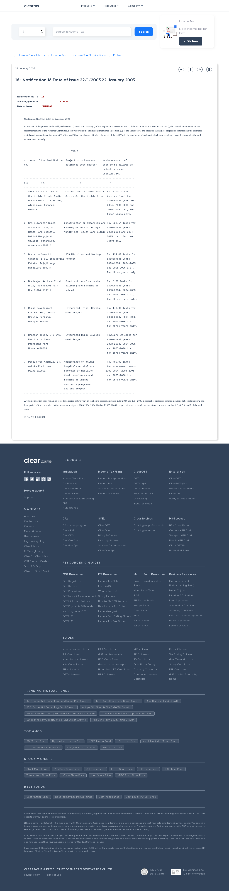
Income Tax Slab (108, 581)
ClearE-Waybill (178, 483)
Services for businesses (112, 545)
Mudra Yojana (177, 590)
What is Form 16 (107, 591)
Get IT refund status (181, 659)
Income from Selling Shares (114, 616)
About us (29, 516)
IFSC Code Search (109, 659)
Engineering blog (34, 541)
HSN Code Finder (179, 525)
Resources (112, 5)
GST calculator (71, 674)
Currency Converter (145, 669)
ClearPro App (71, 545)
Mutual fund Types (144, 590)
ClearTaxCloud (71, 540)
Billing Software (107, 535)
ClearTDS (174, 493)
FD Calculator (142, 659)
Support (29, 497)
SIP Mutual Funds (144, 600)
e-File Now (191, 41)
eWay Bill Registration (182, 498)
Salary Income (106, 596)
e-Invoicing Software (181, 488)
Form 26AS (104, 586)
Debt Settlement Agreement (186, 615)
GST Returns (70, 586)
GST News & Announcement (79, 596)
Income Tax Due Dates (111, 621)
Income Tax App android (112, 478)
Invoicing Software (109, 540)
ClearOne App (106, 550)
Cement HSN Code (180, 530)
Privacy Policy (32, 874)
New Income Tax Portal (111, 606)
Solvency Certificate (181, 610)
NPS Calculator (107, 674)
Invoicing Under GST (74, 611)
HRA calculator (142, 649)
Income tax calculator (76, 649)
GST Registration (73, 581)
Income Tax (105, 483)
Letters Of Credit (179, 625)
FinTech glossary (33, 551)
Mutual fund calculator (76, 659)
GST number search (110, 654)
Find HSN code (178, 649)
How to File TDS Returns (112, 601)
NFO (136, 615)
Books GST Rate (179, 550)
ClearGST (175, 478)
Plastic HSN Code (179, 540)
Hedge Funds (141, 605)
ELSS (136, 595)
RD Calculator (142, 654)
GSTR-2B (68, 616)
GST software (142, 488)
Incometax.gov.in (108, 611)
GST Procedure (72, 591)
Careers (29, 526)
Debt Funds (140, 610)
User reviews (31, 536)
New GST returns (144, 493)
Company (136, 5)
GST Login (140, 483)
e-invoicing (140, 498)
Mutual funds (70, 507)
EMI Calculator (71, 654)
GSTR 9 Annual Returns (76, 601)
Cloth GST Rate (178, 545)
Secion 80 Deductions (111, 488)
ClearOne (104, 530)
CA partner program (75, 525)
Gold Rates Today (144, 664)
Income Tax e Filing (74, 478)
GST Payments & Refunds (78, 606)
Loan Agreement (179, 600)
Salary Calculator (179, 664)
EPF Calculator (178, 669)
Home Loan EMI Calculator (114, 669)
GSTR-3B (68, 621)
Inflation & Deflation (181, 595)
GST (136, 478)
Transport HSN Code (181, 535)
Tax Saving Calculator (182, 654)
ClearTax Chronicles (36, 556)
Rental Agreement (180, 620)
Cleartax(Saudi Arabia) (37, 571)
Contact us (31, 521)
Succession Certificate (182, 605)
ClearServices (71, 493)
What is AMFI (141, 620)
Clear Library (31, 546)
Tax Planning (70, 483)
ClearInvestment (73, 488)
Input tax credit (143, 503)
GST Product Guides (36, 561)
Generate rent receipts (112, 664)
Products (88, 5)
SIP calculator (71, 669)
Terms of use (53, 874)
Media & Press (32, 531)
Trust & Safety (32, 566)
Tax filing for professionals (149, 525)
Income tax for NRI (109, 493)
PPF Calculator (107, 649)
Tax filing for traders (145, 530)
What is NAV (141, 625)
